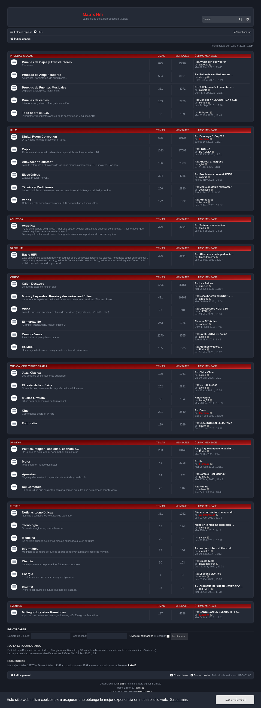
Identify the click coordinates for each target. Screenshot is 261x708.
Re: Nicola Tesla (204, 561)
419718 (203, 311)
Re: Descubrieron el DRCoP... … (214, 296)
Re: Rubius (201, 486)
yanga (202, 537)
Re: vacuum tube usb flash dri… (214, 548)
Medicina (28, 538)
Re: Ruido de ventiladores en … (214, 74)
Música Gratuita (33, 398)
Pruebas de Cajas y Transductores (47, 62)
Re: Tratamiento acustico (210, 225)
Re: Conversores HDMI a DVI (212, 308)
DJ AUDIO (205, 151)
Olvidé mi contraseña (141, 635)
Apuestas (29, 474)
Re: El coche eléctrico (208, 573)
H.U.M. (14, 130)
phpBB (121, 683)
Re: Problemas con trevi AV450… (214, 174)
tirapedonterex (207, 257)
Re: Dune (200, 410)
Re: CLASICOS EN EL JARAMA (213, 423)
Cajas (26, 149)
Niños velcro (202, 397)
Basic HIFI (16, 248)
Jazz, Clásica (31, 372)
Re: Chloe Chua (204, 372)
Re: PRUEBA (202, 149)
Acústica (16, 219)
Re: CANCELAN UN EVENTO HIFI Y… (217, 612)
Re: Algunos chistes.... (208, 346)
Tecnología (30, 525)
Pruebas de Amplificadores (41, 75)
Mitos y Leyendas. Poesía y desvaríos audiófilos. (57, 296)
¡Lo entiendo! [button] (235, 700)
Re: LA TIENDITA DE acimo (211, 334)
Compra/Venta (32, 334)
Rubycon (204, 112)
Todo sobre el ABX (35, 113)
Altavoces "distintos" (37, 162)
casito (202, 425)
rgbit (201, 164)
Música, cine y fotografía (28, 366)
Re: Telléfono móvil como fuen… (214, 87)
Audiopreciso (207, 514)
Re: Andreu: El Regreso (209, 161)
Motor (26, 461)
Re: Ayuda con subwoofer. (210, 61)
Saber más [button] (179, 700)
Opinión (15, 442)
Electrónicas (31, 174)
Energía (27, 574)
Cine (25, 410)
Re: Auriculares (204, 199)
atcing (202, 228)
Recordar (162, 635)
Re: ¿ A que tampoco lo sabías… (214, 448)
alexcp (202, 77)
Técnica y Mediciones (37, 187)
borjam (203, 102)
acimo (202, 336)
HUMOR (27, 347)
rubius (202, 489)
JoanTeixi (204, 189)
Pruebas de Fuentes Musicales (44, 87)
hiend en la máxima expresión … (214, 524)
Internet (27, 586)
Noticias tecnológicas (37, 512)
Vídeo (26, 309)
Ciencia (27, 561)
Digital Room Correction (39, 136)
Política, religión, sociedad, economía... (50, 449)
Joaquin (203, 324)
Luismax (204, 464)
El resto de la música (37, 385)
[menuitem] (37, 32)
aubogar (203, 64)
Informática (30, 548)
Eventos (16, 606)
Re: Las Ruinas (204, 283)
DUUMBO (204, 589)
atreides (203, 286)
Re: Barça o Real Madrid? (210, 473)
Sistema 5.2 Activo (206, 321)
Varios (26, 200)
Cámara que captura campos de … (215, 512)
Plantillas (139, 688)
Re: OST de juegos (206, 385)
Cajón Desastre (33, 283)
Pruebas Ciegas (21, 55)
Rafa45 (132, 665)
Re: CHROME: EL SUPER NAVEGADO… (219, 586)
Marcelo (204, 139)
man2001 (204, 551)
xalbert (203, 89)
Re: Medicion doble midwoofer (213, 187)
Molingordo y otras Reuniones (44, 612)
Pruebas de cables (35, 100)
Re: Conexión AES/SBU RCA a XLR (216, 99)
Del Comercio (32, 487)
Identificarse (16, 629)
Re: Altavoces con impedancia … (215, 254)
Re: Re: (199, 461)
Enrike (202, 349)
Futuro (15, 506)
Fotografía (29, 423)
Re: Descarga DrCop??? (209, 136)
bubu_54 (204, 400)
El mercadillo (31, 321)
